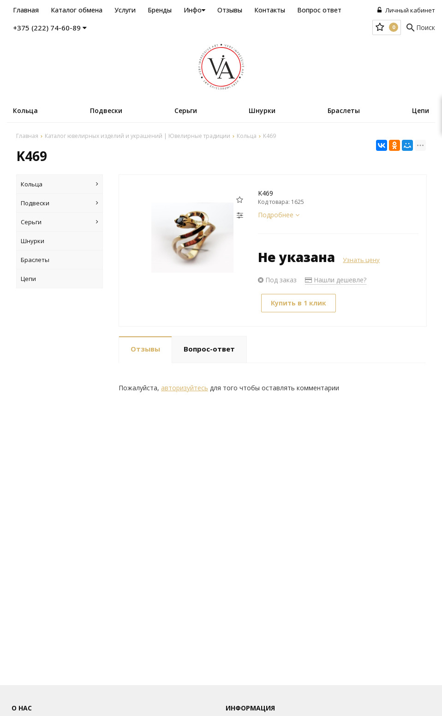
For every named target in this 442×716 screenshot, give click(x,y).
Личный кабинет (406, 10)
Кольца (25, 110)
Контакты (269, 10)
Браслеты (344, 110)
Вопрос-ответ (209, 348)
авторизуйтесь (184, 387)
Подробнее (278, 214)
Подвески (106, 110)
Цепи (420, 110)
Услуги (125, 10)
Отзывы (229, 10)
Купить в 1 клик (298, 302)
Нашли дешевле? (335, 279)
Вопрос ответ (319, 10)
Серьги (185, 110)
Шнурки (262, 110)
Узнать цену (361, 260)
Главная (26, 10)
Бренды (160, 10)
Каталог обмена (76, 10)
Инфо (194, 10)
